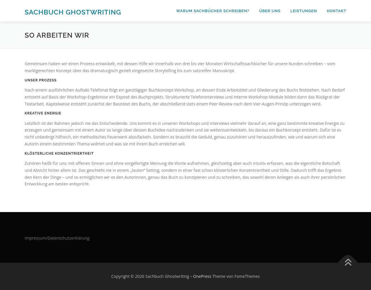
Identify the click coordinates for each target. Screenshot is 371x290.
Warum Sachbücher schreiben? (212, 11)
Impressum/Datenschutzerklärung (57, 238)
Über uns (270, 11)
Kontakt (336, 11)
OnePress (202, 276)
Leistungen (303, 11)
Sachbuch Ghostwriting (73, 12)
